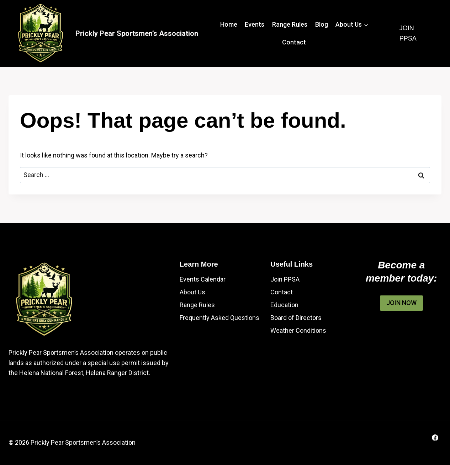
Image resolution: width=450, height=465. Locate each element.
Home (228, 24)
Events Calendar (203, 279)
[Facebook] (435, 437)
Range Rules (289, 24)
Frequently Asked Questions (219, 317)
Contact (294, 42)
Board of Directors (296, 317)
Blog (321, 24)
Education (284, 305)
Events (254, 24)
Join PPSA (408, 33)
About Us (192, 292)
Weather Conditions (298, 330)
